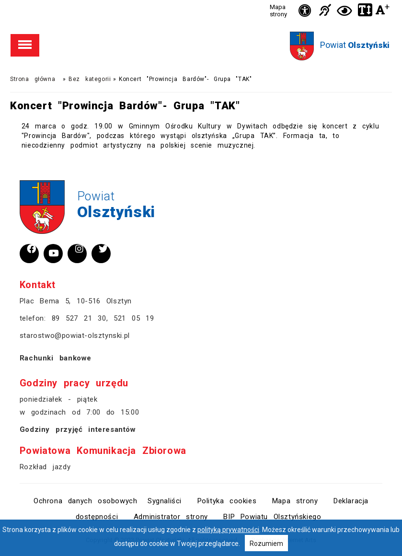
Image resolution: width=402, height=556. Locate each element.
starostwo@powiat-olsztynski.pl (75, 335)
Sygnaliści (165, 501)
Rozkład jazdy (45, 467)
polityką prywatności (228, 529)
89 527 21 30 (79, 318)
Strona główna (32, 79)
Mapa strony (278, 10)
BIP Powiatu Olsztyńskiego (272, 516)
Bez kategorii (90, 79)
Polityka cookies (227, 501)
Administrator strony (171, 516)
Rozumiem (266, 543)
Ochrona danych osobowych (85, 501)
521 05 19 (134, 318)
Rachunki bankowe (56, 358)
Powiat (355, 45)
